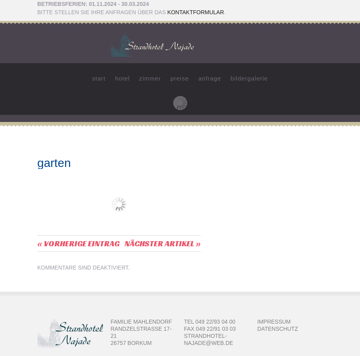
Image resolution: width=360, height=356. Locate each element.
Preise (179, 78)
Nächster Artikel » (163, 243)
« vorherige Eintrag (78, 243)
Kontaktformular (195, 12)
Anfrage (209, 78)
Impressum (274, 322)
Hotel (122, 78)
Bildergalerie (249, 78)
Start (99, 78)
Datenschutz (277, 329)
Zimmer (150, 78)
